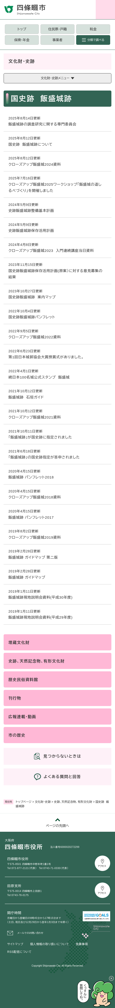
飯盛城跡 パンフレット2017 (31, 517)
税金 (93, 29)
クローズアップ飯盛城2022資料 (34, 337)
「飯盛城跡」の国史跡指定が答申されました (44, 457)
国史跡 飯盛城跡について (30, 144)
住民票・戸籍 (57, 29)
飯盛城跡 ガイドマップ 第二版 (33, 557)
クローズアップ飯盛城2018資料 (34, 497)
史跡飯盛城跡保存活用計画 (31, 231)
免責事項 (82, 944)
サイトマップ (15, 944)
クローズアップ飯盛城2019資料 (34, 537)
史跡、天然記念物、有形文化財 (73, 802)
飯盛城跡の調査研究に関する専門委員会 (42, 124)
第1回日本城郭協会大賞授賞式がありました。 (46, 357)
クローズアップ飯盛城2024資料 (34, 164)
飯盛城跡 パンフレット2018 (31, 477)
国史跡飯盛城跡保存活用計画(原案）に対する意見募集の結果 (55, 274)
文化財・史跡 (43, 802)
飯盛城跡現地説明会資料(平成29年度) (40, 617)
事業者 (57, 40)
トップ (21, 29)
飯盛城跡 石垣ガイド (26, 397)
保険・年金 (21, 40)
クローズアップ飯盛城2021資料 (34, 417)
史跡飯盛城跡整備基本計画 (31, 211)
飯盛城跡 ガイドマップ (26, 577)
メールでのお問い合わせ (30, 933)
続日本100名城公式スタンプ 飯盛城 (39, 377)
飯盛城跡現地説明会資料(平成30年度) (40, 597)
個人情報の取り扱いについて (49, 944)
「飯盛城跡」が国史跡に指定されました (40, 437)
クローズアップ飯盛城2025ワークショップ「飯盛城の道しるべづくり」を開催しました (54, 187)
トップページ (24, 802)
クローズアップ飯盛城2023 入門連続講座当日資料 (51, 251)
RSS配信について (19, 952)
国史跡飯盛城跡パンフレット (31, 317)
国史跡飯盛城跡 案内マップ (32, 297)
